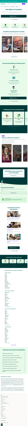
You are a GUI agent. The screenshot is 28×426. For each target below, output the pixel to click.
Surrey (6, 299)
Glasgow (6, 312)
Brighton (6, 311)
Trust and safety (3, 399)
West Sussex (6, 305)
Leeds (5, 317)
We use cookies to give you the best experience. (9, 1)
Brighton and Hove (7, 298)
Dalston (6, 280)
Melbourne (6, 329)
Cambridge (6, 316)
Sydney (6, 328)
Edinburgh (6, 294)
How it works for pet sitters (4, 397)
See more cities (7, 288)
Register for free (14, 16)
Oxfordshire (6, 297)
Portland (6, 339)
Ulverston (6, 276)
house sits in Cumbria (15, 19)
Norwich (6, 323)
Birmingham (6, 318)
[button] (7, 153)
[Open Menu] (26, 4)
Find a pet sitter (9, 3)
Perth (5, 333)
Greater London (7, 292)
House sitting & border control (5, 403)
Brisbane (6, 334)
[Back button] (13, 54)
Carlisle (6, 274)
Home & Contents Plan (4, 402)
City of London (7, 315)
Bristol (6, 293)
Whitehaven (6, 286)
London (6, 310)
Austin (6, 341)
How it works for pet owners (4, 396)
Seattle (6, 336)
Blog (1, 412)
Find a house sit (14, 3)
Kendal (6, 275)
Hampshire (6, 304)
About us (2, 407)
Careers (2, 411)
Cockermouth (7, 282)
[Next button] (15, 54)
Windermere (6, 281)
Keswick (6, 279)
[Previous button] (3, 164)
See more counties (7, 306)
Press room (2, 413)
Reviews (2, 404)
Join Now (23, 3)
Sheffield (6, 322)
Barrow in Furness (7, 287)
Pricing (2, 398)
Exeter (6, 321)
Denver (6, 340)
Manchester (6, 300)
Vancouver (6, 335)
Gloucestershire (7, 303)
